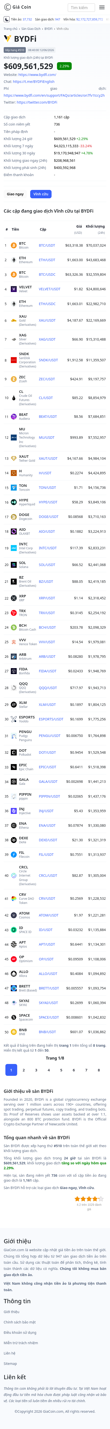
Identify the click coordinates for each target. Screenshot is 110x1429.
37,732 (27, 19)
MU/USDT (47, 437)
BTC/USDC (47, 274)
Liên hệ (9, 1353)
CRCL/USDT (48, 875)
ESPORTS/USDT (51, 719)
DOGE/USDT (48, 516)
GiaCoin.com (53, 1411)
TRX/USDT (47, 612)
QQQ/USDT (48, 687)
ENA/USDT (47, 825)
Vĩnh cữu (62, 29)
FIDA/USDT (47, 671)
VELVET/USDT (49, 289)
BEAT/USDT (48, 416)
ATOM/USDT (48, 915)
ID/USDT (46, 929)
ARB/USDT (47, 656)
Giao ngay (15, 194)
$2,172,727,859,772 (89, 19)
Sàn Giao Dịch (31, 29)
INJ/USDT (46, 810)
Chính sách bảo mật (20, 1322)
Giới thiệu (11, 1311)
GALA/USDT (48, 781)
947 (57, 19)
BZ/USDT (46, 581)
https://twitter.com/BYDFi (37, 102)
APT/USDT (47, 944)
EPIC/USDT (47, 767)
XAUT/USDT (48, 458)
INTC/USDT (47, 548)
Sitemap (10, 1363)
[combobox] (81, 7)
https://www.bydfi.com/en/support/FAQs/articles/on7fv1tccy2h (54, 95)
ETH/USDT (47, 259)
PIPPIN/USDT (49, 796)
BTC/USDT (47, 245)
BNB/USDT (47, 1031)
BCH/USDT (47, 627)
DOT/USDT (47, 752)
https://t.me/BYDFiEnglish (34, 81)
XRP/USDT (47, 598)
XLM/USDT (47, 704)
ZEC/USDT (47, 379)
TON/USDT (47, 487)
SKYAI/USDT (48, 1002)
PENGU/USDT (49, 735)
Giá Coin (17, 7)
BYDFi (48, 29)
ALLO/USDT (48, 973)
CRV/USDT (47, 898)
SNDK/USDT (48, 360)
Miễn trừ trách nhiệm (21, 1342)
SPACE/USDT (49, 1017)
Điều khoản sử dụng (20, 1332)
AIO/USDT (47, 531)
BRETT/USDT (49, 988)
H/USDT (45, 473)
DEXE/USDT (48, 840)
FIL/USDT (46, 854)
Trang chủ (10, 29)
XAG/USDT (47, 339)
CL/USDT (46, 397)
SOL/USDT (47, 564)
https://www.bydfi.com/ (37, 74)
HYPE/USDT (48, 502)
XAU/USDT (47, 320)
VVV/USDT (47, 642)
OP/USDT (46, 959)
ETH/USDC (47, 303)
